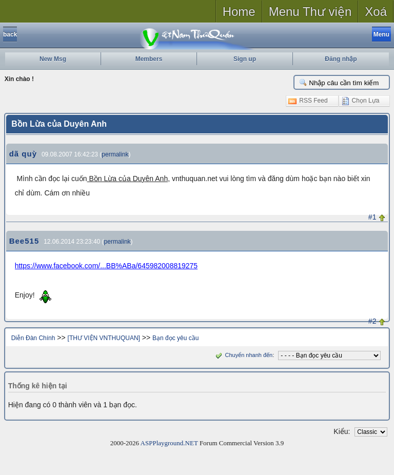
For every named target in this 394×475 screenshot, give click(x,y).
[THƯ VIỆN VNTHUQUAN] (104, 338)
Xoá (376, 11)
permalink (115, 154)
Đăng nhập (341, 59)
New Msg (53, 59)
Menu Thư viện (310, 11)
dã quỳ (23, 153)
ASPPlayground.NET (169, 443)
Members (149, 59)
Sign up (244, 59)
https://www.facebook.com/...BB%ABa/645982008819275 (106, 266)
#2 (372, 321)
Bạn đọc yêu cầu (175, 338)
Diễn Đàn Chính (33, 338)
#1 (372, 217)
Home (239, 11)
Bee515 (24, 240)
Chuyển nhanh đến (242, 355)
